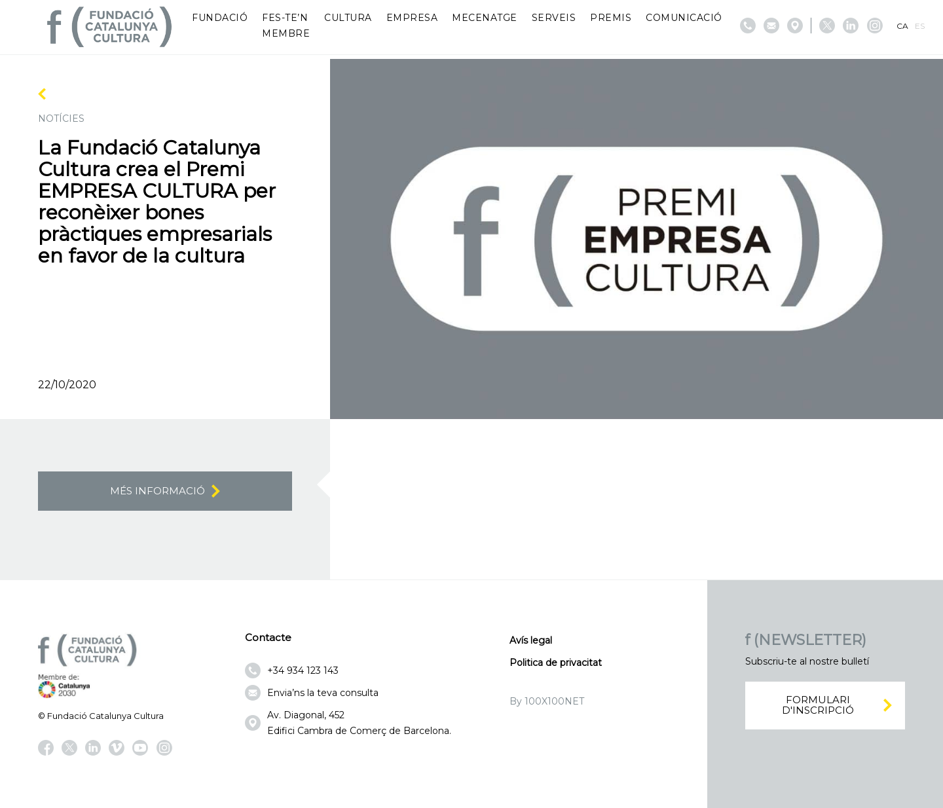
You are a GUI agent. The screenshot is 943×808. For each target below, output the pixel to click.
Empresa (412, 18)
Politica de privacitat (555, 663)
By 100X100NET (546, 701)
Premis (610, 18)
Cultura (348, 18)
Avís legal (530, 640)
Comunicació (684, 18)
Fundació (220, 18)
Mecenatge (484, 18)
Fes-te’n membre (286, 25)
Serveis (554, 18)
